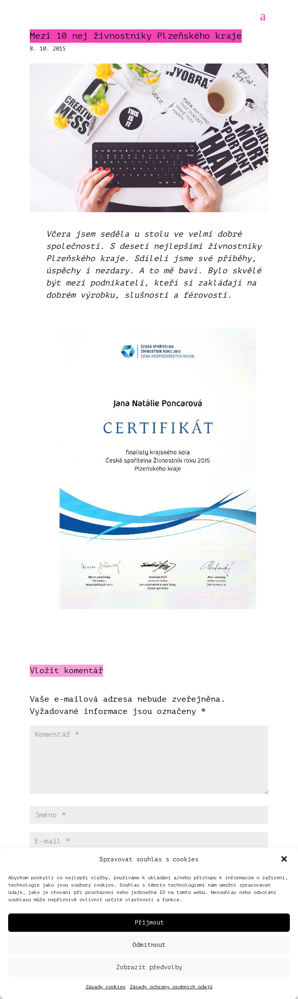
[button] (285, 860)
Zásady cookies (106, 987)
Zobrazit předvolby (149, 967)
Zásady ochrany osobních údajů (171, 987)
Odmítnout (149, 945)
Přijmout (149, 922)
